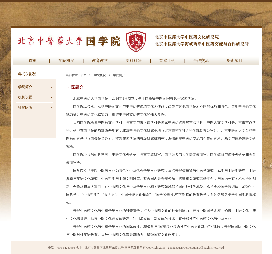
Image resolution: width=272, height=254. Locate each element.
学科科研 (134, 60)
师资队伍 (25, 107)
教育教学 (100, 60)
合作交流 (201, 60)
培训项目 (235, 60)
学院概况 (66, 60)
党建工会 (167, 60)
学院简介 (25, 87)
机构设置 (25, 97)
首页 (33, 60)
